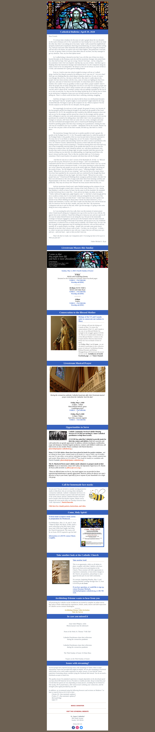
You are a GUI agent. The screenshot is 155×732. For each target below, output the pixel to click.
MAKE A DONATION (77, 705)
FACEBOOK (81, 280)
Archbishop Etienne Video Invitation (77, 610)
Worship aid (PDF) (77, 282)
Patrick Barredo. (67, 502)
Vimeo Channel (97, 356)
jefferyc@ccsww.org (73, 468)
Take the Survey (77, 612)
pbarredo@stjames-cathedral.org (60, 449)
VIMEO (72, 280)
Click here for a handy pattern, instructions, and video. (67, 506)
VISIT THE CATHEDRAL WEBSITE (77, 711)
